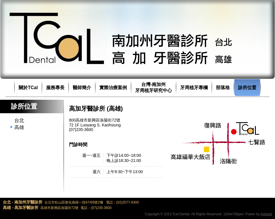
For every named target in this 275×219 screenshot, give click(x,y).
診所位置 (247, 87)
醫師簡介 (82, 87)
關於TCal (28, 87)
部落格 (223, 87)
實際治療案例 (113, 87)
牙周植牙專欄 (194, 87)
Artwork (266, 214)
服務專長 (55, 87)
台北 (19, 120)
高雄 (19, 127)
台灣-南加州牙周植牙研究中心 (153, 87)
